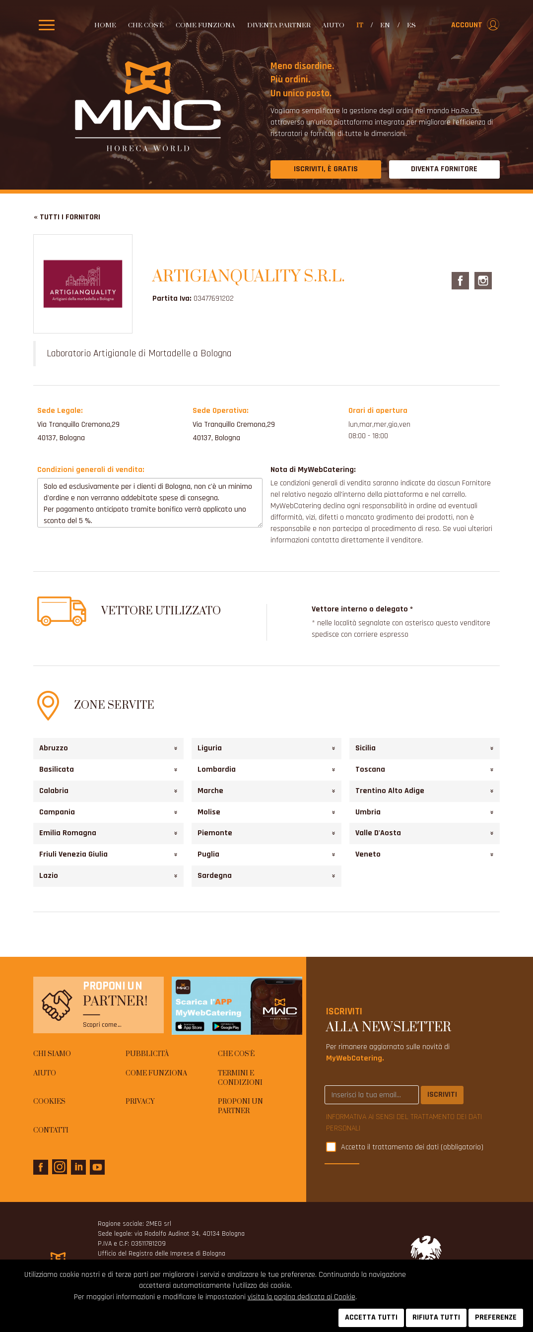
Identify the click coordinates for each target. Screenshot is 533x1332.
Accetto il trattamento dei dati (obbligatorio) (412, 1147)
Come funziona (205, 25)
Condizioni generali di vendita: (90, 470)
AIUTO (333, 25)
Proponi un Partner (240, 1106)
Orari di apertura (377, 410)
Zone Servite (114, 705)
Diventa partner (279, 25)
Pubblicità (147, 1054)
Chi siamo (52, 1054)
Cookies (49, 1101)
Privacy (140, 1101)
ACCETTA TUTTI (371, 1317)
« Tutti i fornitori (67, 217)
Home (105, 25)
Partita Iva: (172, 298)
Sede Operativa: (221, 410)
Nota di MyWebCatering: (313, 470)
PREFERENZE (496, 1317)
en (385, 25)
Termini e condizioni (240, 1078)
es (411, 25)
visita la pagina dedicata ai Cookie (301, 1297)
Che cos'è (146, 25)
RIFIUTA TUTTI (436, 1317)
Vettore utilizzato (161, 611)
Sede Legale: (60, 410)
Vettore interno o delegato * (362, 609)
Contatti (50, 1130)
